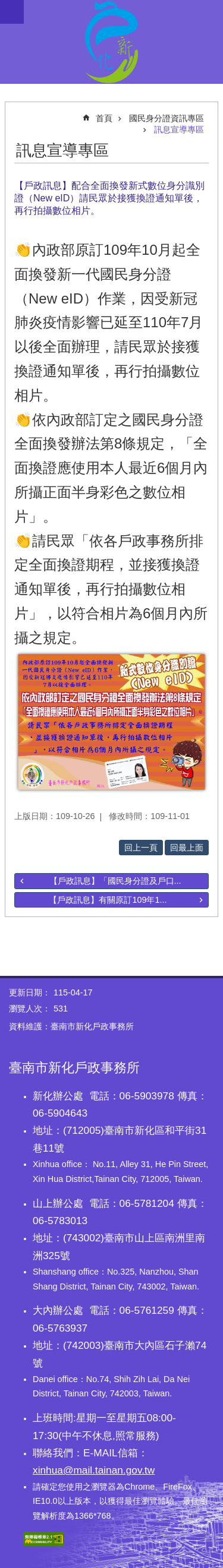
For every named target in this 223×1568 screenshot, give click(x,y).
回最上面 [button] (186, 847)
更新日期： (30, 992)
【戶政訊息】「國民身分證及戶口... (115, 881)
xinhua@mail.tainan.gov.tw (94, 1470)
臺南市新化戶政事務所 (111, 41)
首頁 (104, 118)
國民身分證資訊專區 (166, 118)
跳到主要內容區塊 (6, 6)
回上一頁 (141, 847)
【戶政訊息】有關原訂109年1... (108, 900)
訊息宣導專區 (179, 129)
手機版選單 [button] (12, 12)
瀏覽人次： (30, 1008)
